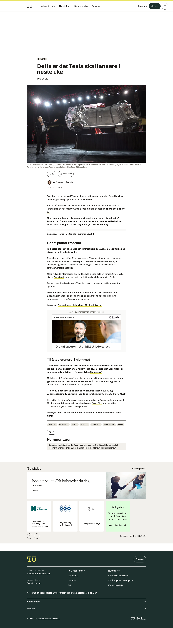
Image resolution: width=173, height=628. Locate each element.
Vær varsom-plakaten (65, 593)
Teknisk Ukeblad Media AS (49, 619)
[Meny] (165, 6)
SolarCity (97, 403)
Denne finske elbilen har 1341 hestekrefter (80, 305)
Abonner (154, 6)
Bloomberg (102, 224)
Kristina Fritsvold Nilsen (38, 573)
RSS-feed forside (76, 571)
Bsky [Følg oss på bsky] (70, 585)
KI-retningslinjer (116, 585)
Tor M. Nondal (34, 583)
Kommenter (66, 174)
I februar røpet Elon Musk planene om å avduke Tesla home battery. (82, 292)
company (52, 425)
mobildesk (96, 425)
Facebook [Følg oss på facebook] (73, 576)
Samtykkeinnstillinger (118, 576)
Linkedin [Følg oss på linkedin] (72, 580)
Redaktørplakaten (88, 593)
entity (75, 425)
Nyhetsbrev (109, 425)
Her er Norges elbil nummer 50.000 (76, 234)
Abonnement (86, 602)
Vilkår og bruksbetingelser (121, 580)
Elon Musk (64, 425)
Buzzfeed (59, 277)
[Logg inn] (141, 6)
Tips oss (140, 559)
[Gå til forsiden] (29, 6)
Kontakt (86, 608)
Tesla (120, 425)
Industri (42, 59)
